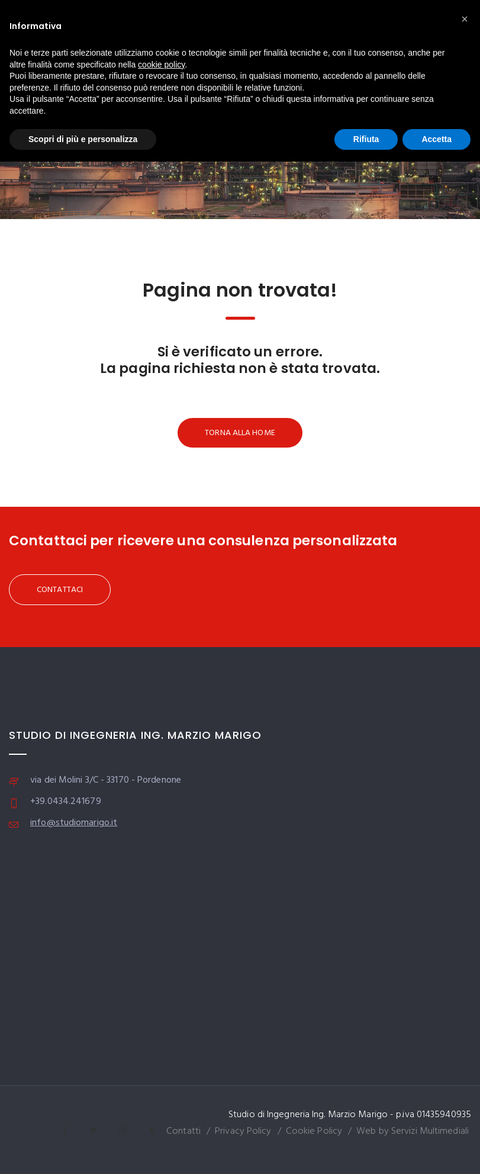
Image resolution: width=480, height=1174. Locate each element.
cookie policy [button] (161, 64)
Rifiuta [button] (366, 139)
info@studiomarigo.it (73, 823)
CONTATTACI (60, 590)
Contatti (183, 1131)
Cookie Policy (314, 1131)
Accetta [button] (436, 139)
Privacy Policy (243, 1131)
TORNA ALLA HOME (240, 433)
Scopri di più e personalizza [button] (82, 139)
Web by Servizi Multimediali (412, 1131)
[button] (464, 18)
